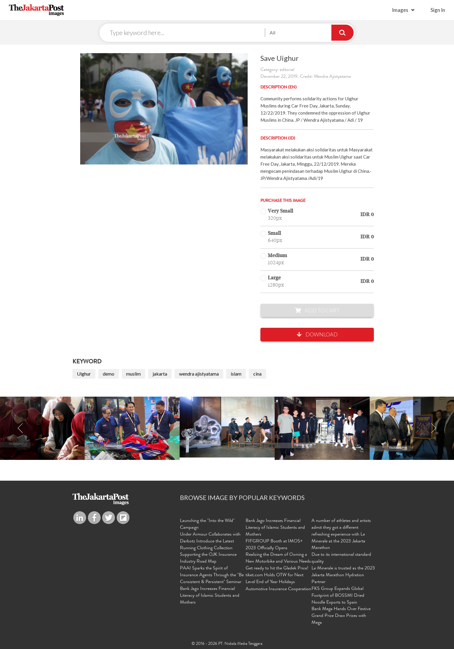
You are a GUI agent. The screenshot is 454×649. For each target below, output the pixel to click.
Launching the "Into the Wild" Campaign (207, 524)
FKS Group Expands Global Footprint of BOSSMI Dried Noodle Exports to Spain (337, 596)
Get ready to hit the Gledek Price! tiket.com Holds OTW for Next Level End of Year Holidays (277, 575)
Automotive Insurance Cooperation (278, 589)
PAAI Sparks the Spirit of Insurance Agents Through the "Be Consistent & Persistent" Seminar (212, 575)
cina (257, 373)
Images (400, 10)
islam (236, 373)
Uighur (84, 373)
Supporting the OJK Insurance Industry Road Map (208, 558)
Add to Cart (317, 310)
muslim (133, 373)
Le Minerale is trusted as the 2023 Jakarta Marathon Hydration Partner (343, 575)
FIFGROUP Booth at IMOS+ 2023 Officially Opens (274, 545)
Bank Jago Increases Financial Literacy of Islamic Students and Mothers (209, 596)
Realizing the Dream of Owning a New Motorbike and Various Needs (278, 558)
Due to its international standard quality (341, 558)
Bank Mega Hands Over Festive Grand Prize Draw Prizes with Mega (341, 616)
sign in (438, 10)
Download (317, 334)
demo (108, 373)
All (272, 32)
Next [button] (433, 428)
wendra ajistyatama (199, 373)
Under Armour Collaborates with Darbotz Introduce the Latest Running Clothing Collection (210, 541)
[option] (227, 427)
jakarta (160, 373)
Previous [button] (20, 428)
